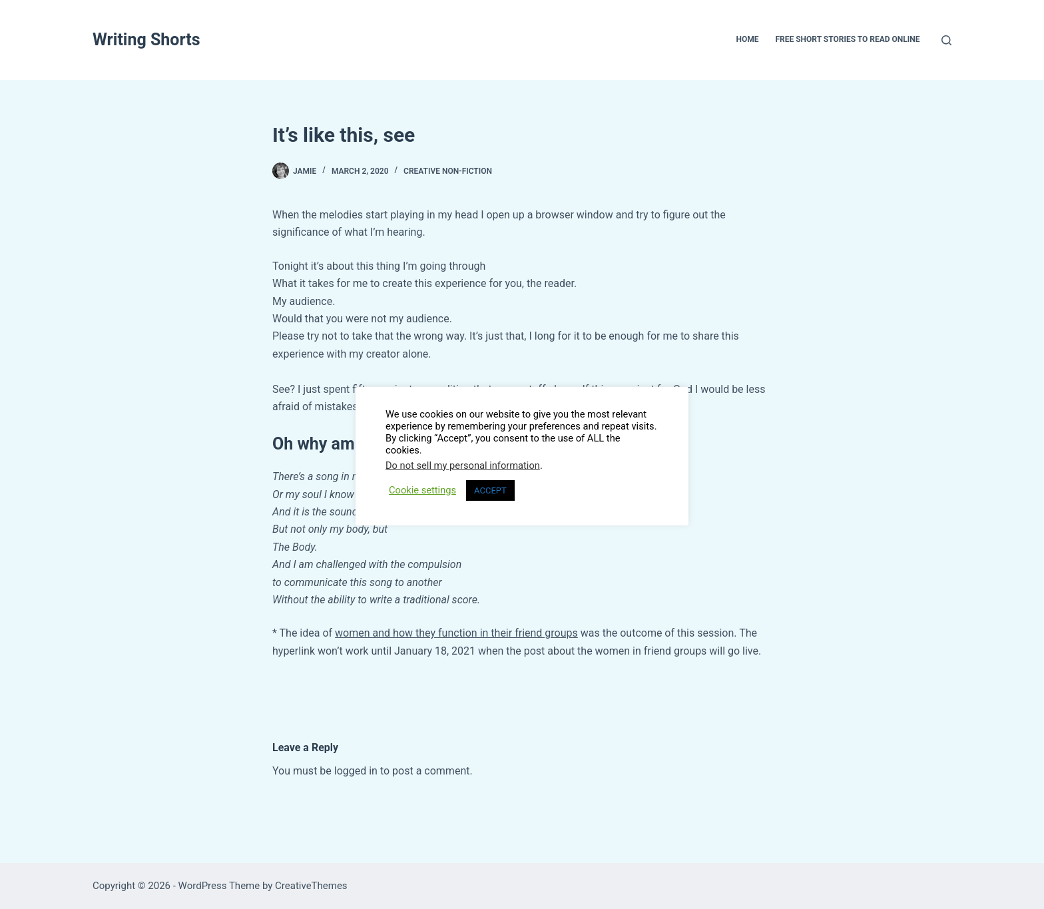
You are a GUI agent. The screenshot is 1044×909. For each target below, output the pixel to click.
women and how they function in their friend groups (456, 633)
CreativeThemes (311, 886)
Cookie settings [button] (422, 490)
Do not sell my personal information (463, 465)
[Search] (946, 40)
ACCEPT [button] (490, 490)
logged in (356, 770)
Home (747, 39)
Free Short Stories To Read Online (847, 39)
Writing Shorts (146, 39)
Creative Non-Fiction (447, 171)
